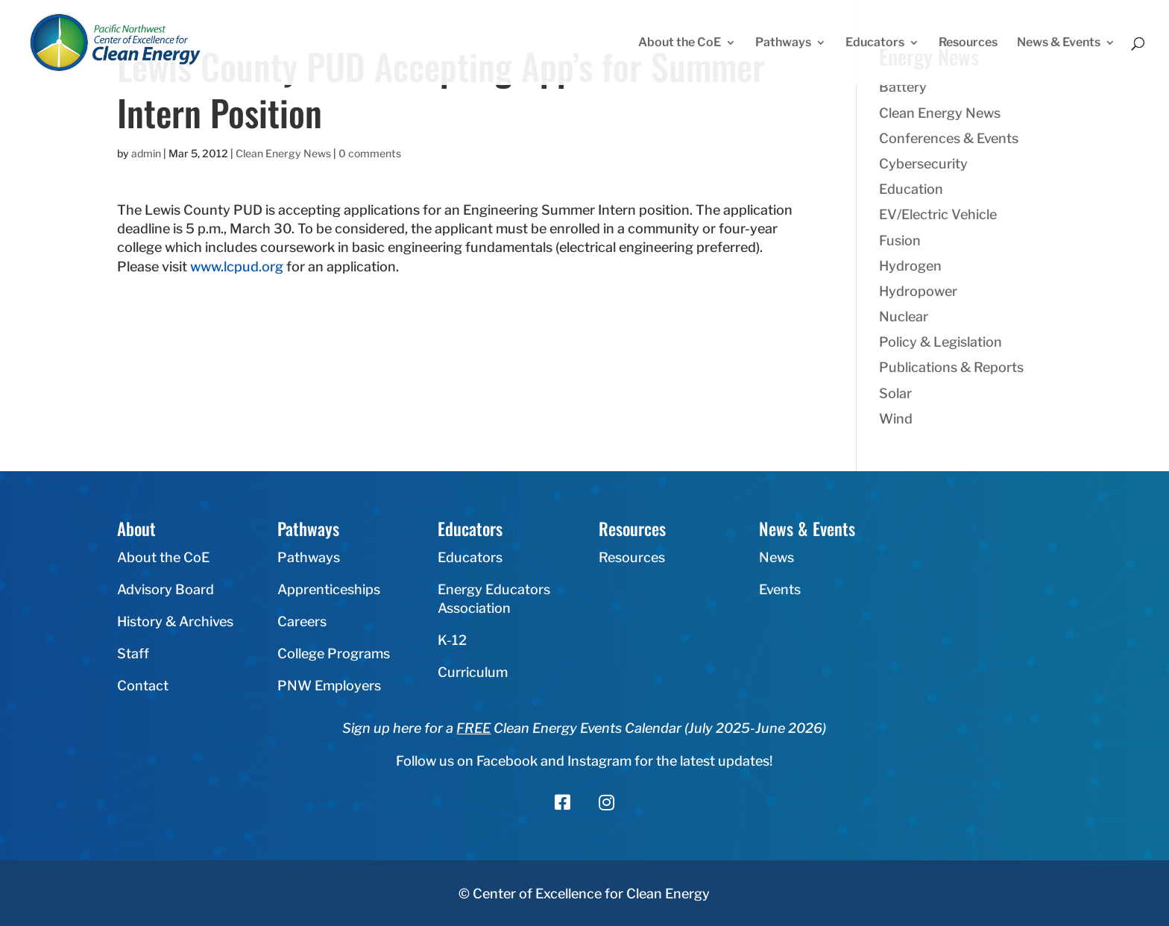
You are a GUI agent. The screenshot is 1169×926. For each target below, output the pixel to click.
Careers (302, 621)
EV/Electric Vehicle (938, 214)
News (776, 557)
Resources (968, 43)
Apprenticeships (328, 589)
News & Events (1058, 43)
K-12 (452, 640)
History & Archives (175, 621)
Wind (896, 418)
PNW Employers (329, 685)
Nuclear (903, 316)
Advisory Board (165, 589)
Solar (895, 393)
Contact (142, 685)
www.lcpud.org (238, 266)
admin (146, 153)
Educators (874, 43)
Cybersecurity (923, 163)
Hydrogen (910, 266)
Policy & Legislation (940, 342)
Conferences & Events (948, 138)
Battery (903, 87)
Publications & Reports (951, 367)
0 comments (369, 153)
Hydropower (918, 291)
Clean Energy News (283, 153)
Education (911, 189)
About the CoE (679, 43)
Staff (133, 653)
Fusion (900, 240)
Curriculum (473, 672)
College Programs (333, 653)
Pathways (783, 43)
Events (780, 589)
